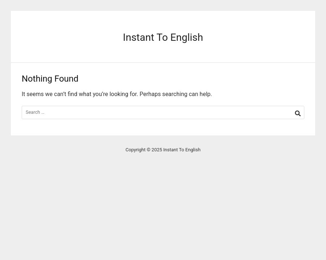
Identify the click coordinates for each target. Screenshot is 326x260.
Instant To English (163, 37)
